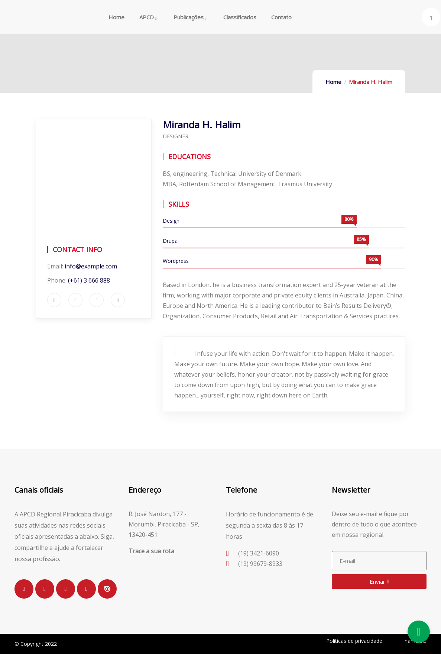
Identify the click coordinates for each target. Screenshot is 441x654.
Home (333, 82)
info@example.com (91, 266)
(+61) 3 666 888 (89, 280)
